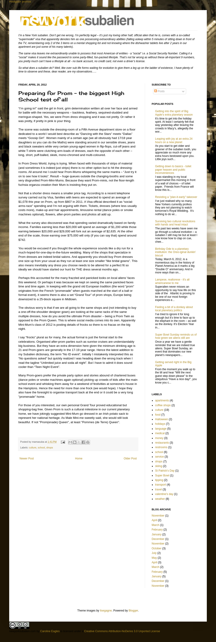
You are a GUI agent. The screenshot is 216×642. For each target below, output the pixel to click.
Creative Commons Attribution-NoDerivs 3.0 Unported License (122, 631)
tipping (159, 480)
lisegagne (106, 610)
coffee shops (163, 405)
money (159, 438)
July (154, 553)
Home (78, 458)
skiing (158, 466)
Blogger (133, 610)
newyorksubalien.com (22, 631)
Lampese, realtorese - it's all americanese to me (172, 281)
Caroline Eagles (50, 631)
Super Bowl (162, 475)
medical (160, 433)
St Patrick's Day (164, 470)
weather (160, 498)
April (154, 520)
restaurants (162, 442)
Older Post (130, 458)
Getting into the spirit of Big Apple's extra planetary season (174, 113)
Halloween (161, 419)
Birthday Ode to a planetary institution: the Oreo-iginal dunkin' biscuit (175, 252)
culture (32, 447)
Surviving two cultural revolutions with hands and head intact (175, 223)
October (157, 548)
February (157, 529)
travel (158, 489)
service (159, 456)
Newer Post (27, 458)
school (41, 447)
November (158, 515)
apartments (162, 400)
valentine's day (164, 494)
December (158, 539)
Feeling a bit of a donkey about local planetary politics (174, 309)
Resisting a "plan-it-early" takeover (176, 197)
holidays (160, 423)
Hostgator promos (20, 1)
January (157, 534)
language (160, 428)
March (155, 525)
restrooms (161, 447)
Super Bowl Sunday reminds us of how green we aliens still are (176, 336)
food (157, 414)
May (154, 557)
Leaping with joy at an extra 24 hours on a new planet (174, 140)
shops (49, 447)
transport (160, 484)
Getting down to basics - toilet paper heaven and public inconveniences (173, 170)
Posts (159, 91)
